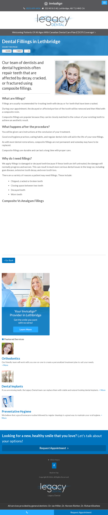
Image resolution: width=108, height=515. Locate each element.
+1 (28, 51)
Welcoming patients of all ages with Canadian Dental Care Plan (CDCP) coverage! (53, 32)
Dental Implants (12, 386)
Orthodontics (11, 358)
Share (8, 51)
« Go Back (8, 260)
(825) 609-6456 (33, 8)
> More (5, 365)
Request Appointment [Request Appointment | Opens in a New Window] (53, 448)
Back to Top (54, 473)
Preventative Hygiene (16, 411)
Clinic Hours (55, 460)
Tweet (19, 51)
